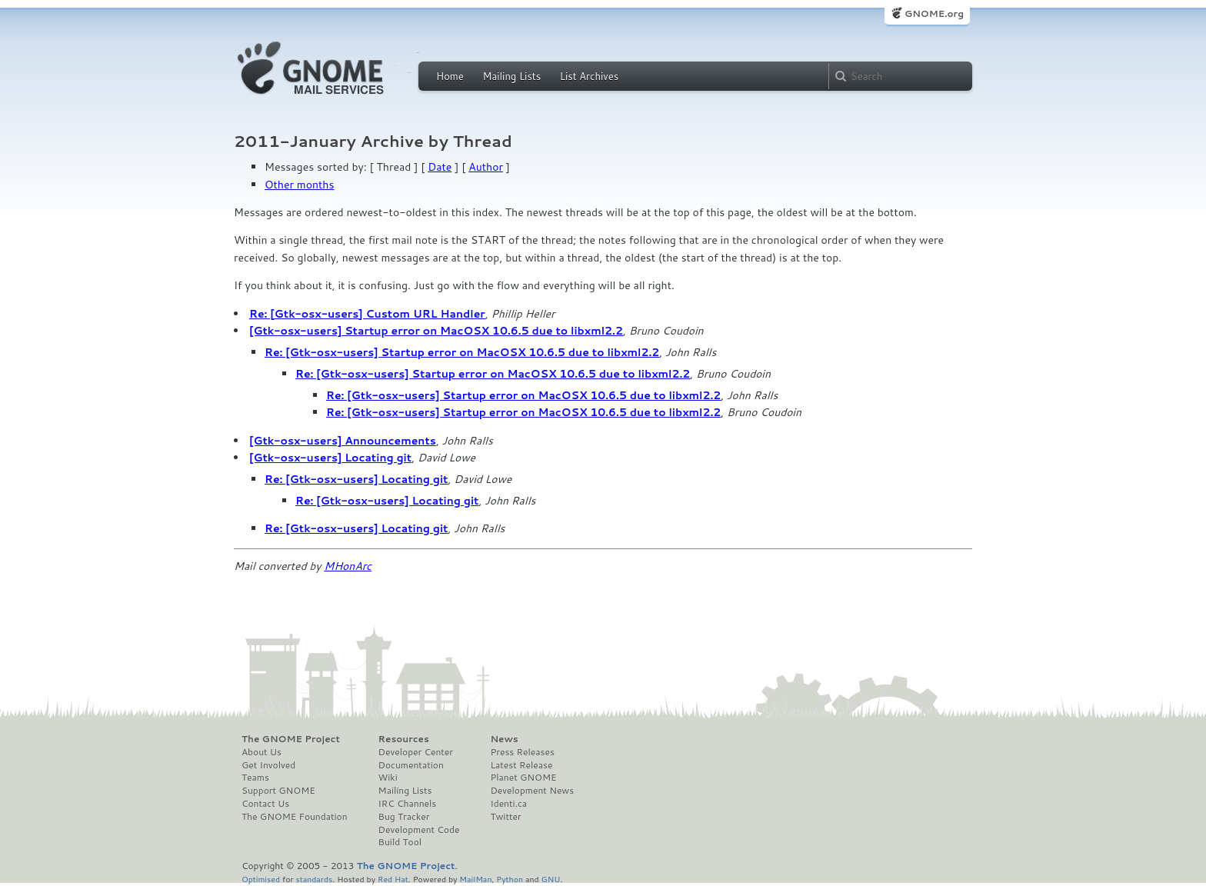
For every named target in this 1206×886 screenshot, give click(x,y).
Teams (255, 777)
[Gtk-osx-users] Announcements (342, 440)
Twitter (505, 817)
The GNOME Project (291, 739)
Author (485, 167)
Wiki (388, 777)
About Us (262, 752)
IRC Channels (407, 804)
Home (450, 76)
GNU (551, 878)
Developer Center (415, 752)
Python (509, 878)
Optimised (261, 878)
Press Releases (522, 752)
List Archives (589, 76)
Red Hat (393, 878)
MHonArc (347, 566)
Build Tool (399, 842)
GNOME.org (934, 13)
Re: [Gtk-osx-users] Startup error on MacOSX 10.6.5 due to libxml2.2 (462, 352)
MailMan (475, 878)
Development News (532, 790)
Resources (403, 739)
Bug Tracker (404, 817)
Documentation (411, 765)
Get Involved (268, 765)
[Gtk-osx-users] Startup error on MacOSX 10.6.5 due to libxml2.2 (436, 330)
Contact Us (265, 804)
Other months (299, 184)
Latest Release (521, 765)
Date (439, 167)
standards (313, 878)
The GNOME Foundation (295, 817)
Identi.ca (508, 804)
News (504, 739)
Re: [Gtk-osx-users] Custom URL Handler (367, 313)
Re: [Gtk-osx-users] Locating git (356, 479)
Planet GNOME (523, 777)
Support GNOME (278, 790)
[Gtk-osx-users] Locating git (330, 457)
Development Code (419, 830)
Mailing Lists (511, 76)
